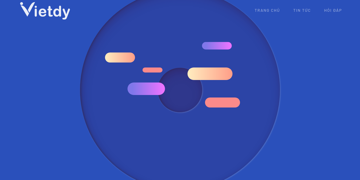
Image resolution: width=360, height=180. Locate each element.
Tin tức (302, 10)
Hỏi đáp (333, 10)
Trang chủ (267, 10)
